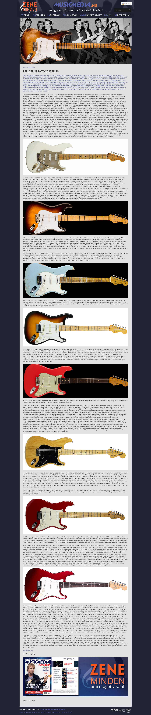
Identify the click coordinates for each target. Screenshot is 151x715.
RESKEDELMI (122, 15)
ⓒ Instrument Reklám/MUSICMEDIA (53, 709)
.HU (108, 15)
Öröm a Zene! (122, 711)
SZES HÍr (39, 15)
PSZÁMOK (53, 15)
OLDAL (26, 15)
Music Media (26, 67)
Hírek (33, 67)
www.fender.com (28, 650)
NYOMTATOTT (91, 15)
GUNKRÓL (70, 15)
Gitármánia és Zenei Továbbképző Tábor (128, 711)
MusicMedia (28, 7)
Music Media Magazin (114, 711)
